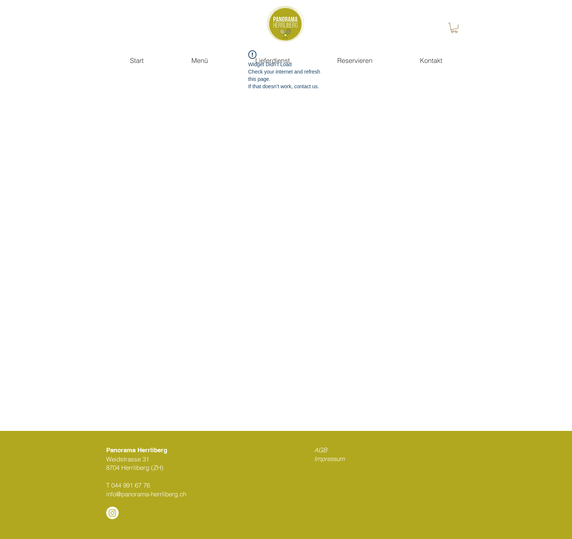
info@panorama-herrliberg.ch (146, 494)
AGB (320, 450)
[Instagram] (112, 513)
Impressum (329, 459)
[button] (454, 28)
